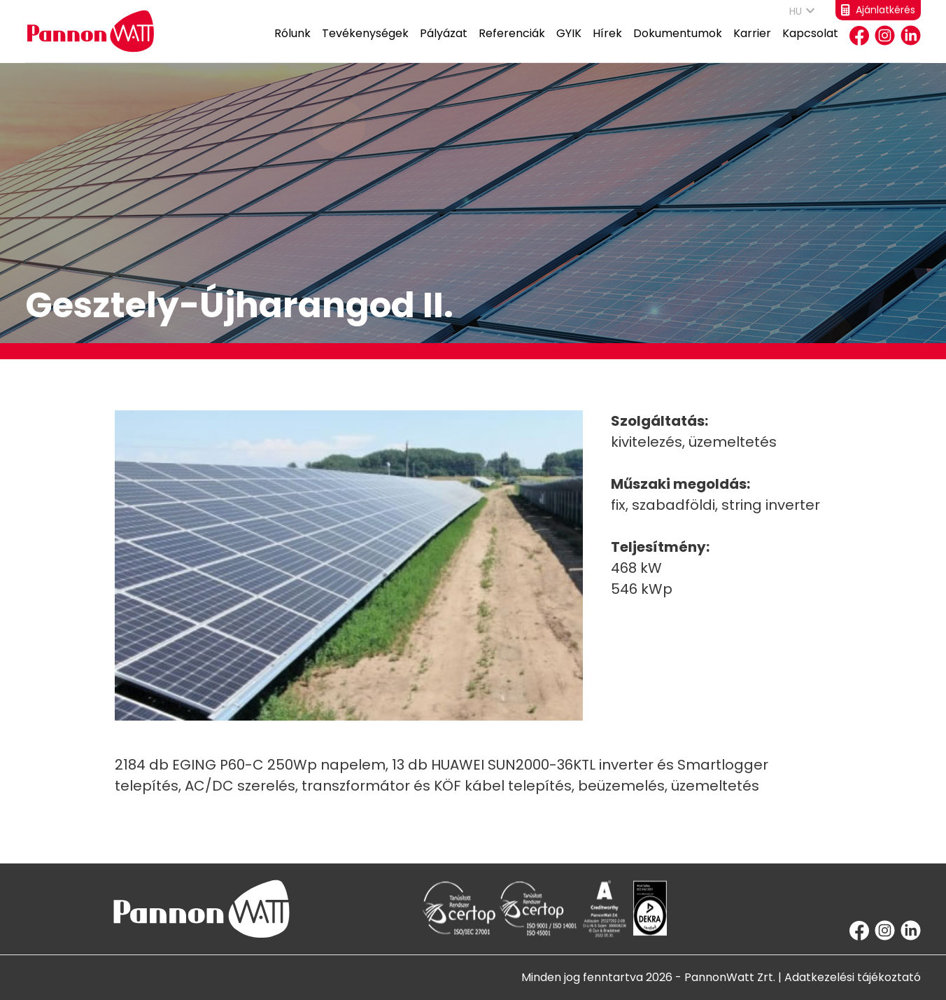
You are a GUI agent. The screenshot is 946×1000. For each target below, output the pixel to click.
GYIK (568, 43)
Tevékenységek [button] (365, 43)
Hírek (607, 43)
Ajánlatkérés (878, 10)
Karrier (752, 43)
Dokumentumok (677, 43)
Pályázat (443, 43)
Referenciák (512, 43)
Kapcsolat (810, 43)
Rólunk (292, 43)
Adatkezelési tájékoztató (852, 977)
